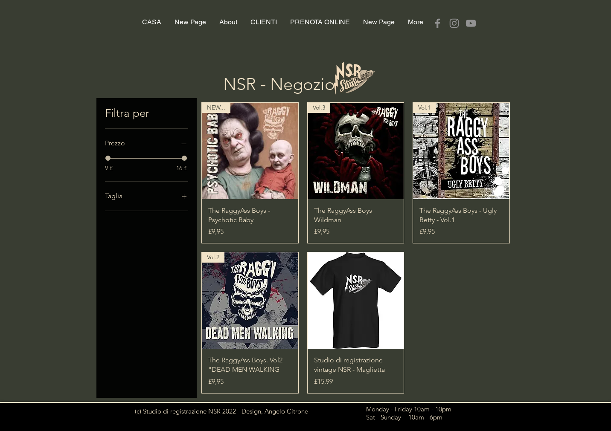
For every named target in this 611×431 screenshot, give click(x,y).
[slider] (108, 158)
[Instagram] (454, 23)
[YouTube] (471, 23)
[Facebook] (437, 23)
